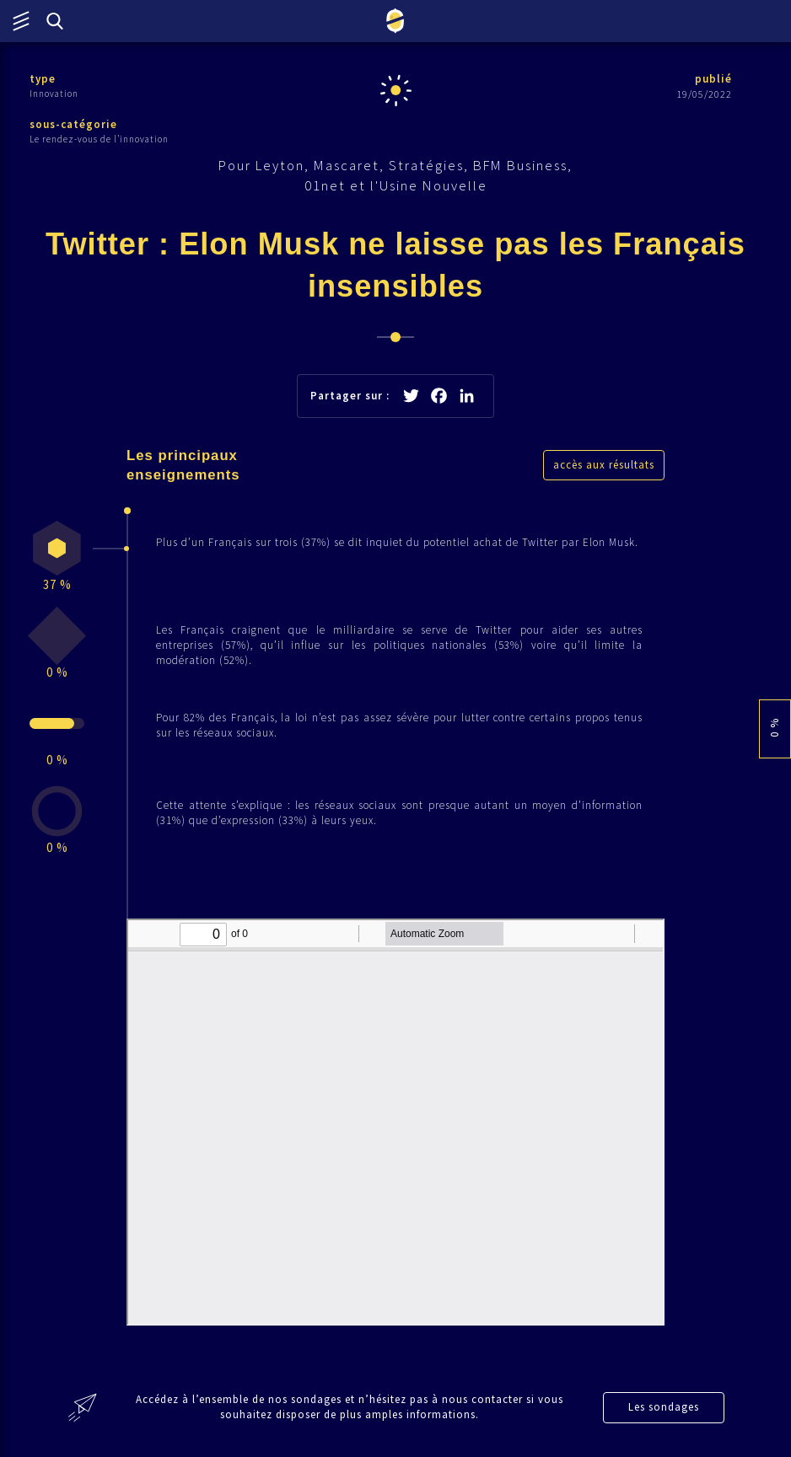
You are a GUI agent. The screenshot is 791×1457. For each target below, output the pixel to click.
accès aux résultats (603, 465)
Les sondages (663, 1407)
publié (713, 79)
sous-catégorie (73, 124)
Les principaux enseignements (183, 465)
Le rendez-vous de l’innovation (99, 139)
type (43, 79)
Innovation (54, 93)
